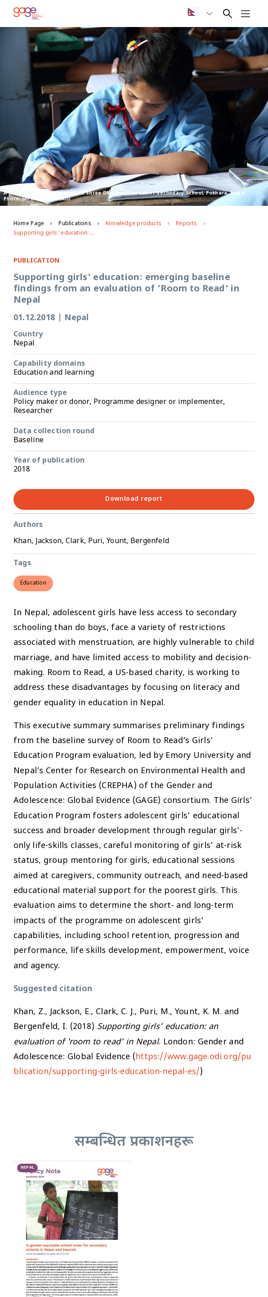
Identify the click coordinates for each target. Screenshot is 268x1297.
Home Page (28, 223)
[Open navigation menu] (246, 13)
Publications (74, 223)
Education (33, 583)
